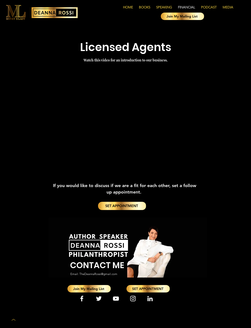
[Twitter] (99, 298)
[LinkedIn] (150, 298)
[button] (182, 16)
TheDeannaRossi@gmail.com (98, 274)
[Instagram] (133, 298)
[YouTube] (116, 298)
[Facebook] (81, 298)
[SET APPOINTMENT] (122, 206)
